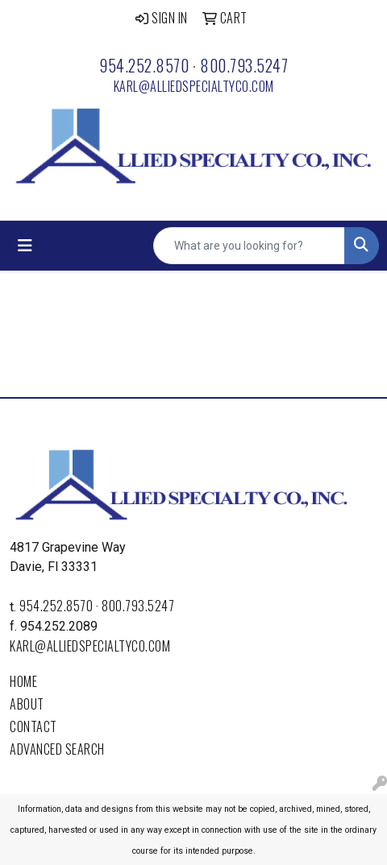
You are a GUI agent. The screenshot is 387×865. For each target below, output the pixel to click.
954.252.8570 (144, 65)
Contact (33, 726)
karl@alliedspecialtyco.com (194, 86)
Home (23, 681)
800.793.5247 (244, 65)
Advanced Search (57, 749)
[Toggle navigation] (25, 245)
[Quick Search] (249, 245)
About (27, 704)
